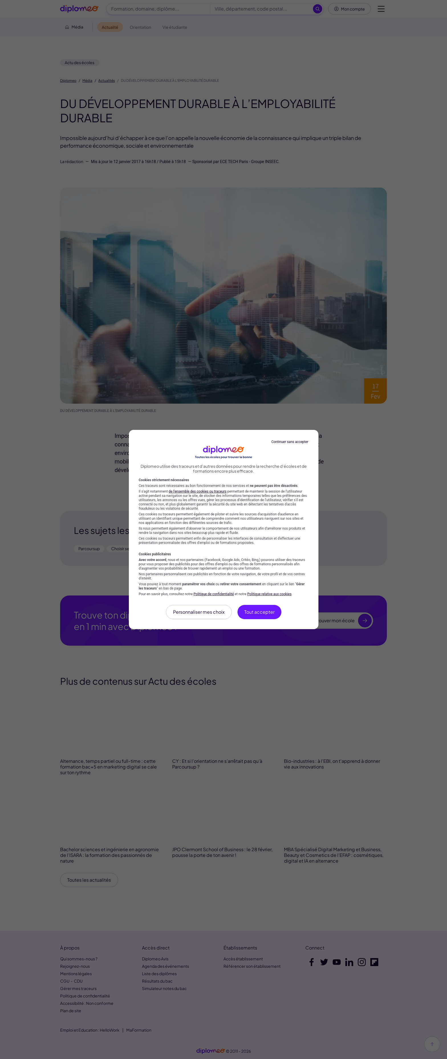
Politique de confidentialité (214, 594)
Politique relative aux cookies (269, 594)
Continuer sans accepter (289, 442)
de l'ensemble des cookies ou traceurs (198, 491)
